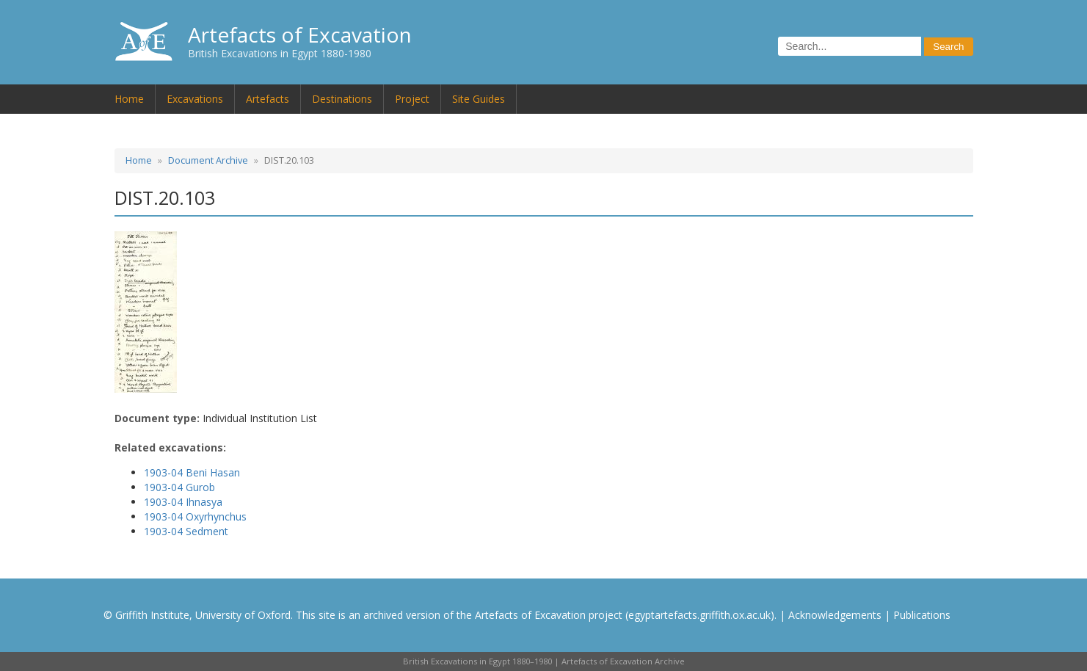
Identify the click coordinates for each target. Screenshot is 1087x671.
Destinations (342, 99)
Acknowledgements (834, 615)
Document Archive (208, 160)
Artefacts (267, 99)
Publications (921, 615)
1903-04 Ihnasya (183, 502)
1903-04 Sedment (186, 531)
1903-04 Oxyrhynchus (195, 516)
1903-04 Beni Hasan (192, 472)
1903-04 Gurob (179, 487)
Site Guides (478, 99)
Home (129, 99)
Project (412, 99)
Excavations (195, 99)
